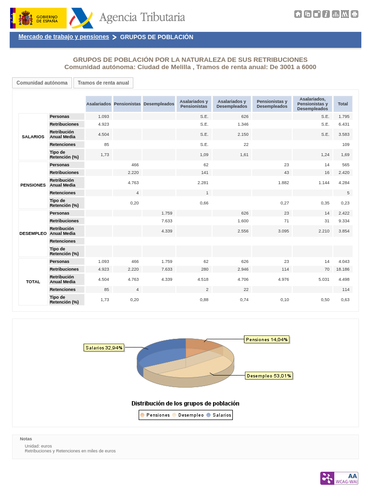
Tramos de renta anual (103, 83)
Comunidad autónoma (42, 83)
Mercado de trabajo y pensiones (63, 36)
